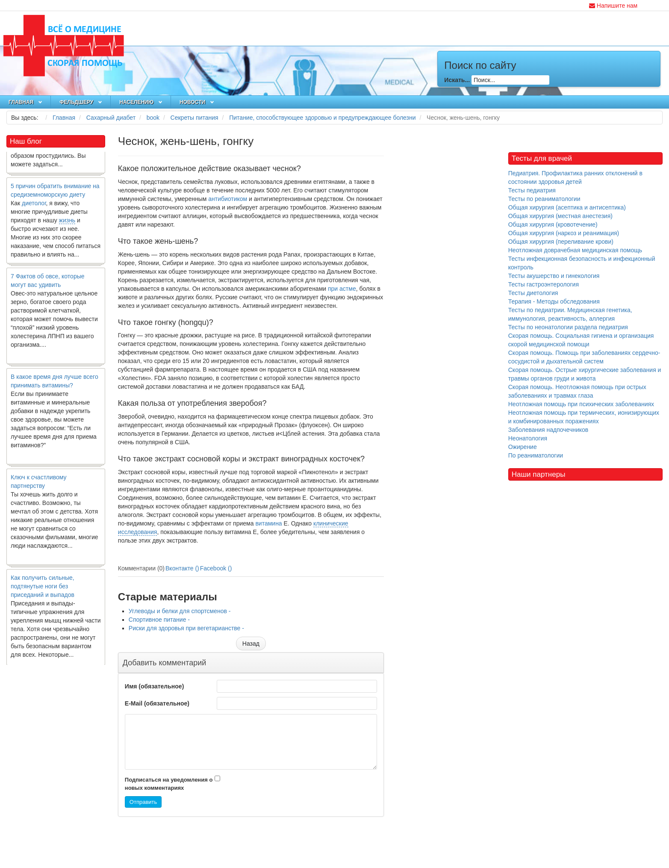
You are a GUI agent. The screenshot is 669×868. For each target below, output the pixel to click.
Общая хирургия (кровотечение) (553, 224)
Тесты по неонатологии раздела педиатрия (568, 327)
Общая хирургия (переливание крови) (560, 241)
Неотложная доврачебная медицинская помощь (575, 250)
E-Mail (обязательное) (157, 703)
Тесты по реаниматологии (544, 198)
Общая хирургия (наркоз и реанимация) (563, 233)
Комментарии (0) (141, 568)
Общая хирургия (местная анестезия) (560, 216)
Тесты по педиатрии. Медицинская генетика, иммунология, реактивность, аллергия (570, 314)
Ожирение (522, 446)
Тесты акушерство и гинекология (554, 275)
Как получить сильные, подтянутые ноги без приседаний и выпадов (42, 591)
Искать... (457, 80)
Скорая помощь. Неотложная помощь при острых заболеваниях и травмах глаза (577, 391)
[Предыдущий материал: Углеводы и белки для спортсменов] (251, 643)
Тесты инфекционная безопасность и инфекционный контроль (581, 263)
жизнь (67, 225)
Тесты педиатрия (532, 190)
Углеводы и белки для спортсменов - (180, 611)
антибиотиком (227, 198)
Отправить (143, 802)
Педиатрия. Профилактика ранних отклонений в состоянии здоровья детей (575, 177)
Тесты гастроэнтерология (543, 284)
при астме (342, 288)
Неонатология (527, 438)
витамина (268, 523)
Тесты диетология (533, 292)
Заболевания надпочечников (548, 429)
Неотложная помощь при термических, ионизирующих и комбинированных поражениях (583, 417)
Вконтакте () (182, 568)
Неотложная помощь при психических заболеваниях (581, 404)
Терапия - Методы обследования (554, 301)
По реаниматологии (535, 455)
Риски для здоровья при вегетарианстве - (186, 628)
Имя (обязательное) (154, 686)
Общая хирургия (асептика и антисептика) (567, 207)
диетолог (34, 208)
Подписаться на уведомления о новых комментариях (169, 783)
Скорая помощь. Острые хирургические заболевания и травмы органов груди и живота (584, 374)
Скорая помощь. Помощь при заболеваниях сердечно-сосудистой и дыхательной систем (584, 357)
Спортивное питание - (159, 619)
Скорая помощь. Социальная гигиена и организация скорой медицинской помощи (581, 340)
